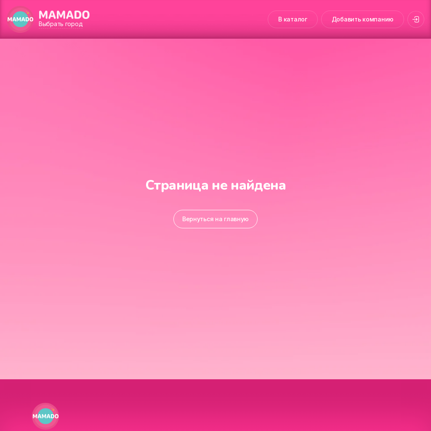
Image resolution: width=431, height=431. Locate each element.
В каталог (292, 19)
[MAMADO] (20, 19)
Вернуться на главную (215, 218)
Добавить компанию (363, 19)
